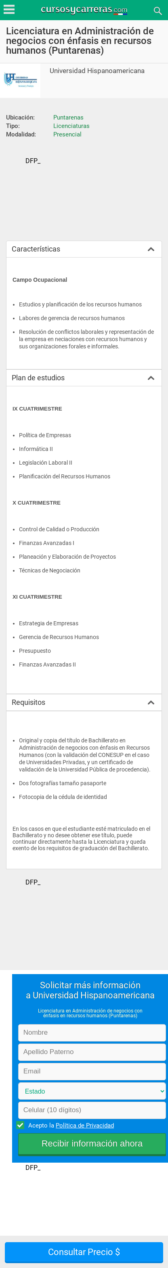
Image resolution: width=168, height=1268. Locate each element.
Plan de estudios (38, 377)
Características (36, 249)
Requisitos (28, 702)
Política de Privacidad (85, 1125)
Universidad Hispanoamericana (97, 70)
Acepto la (70, 1125)
